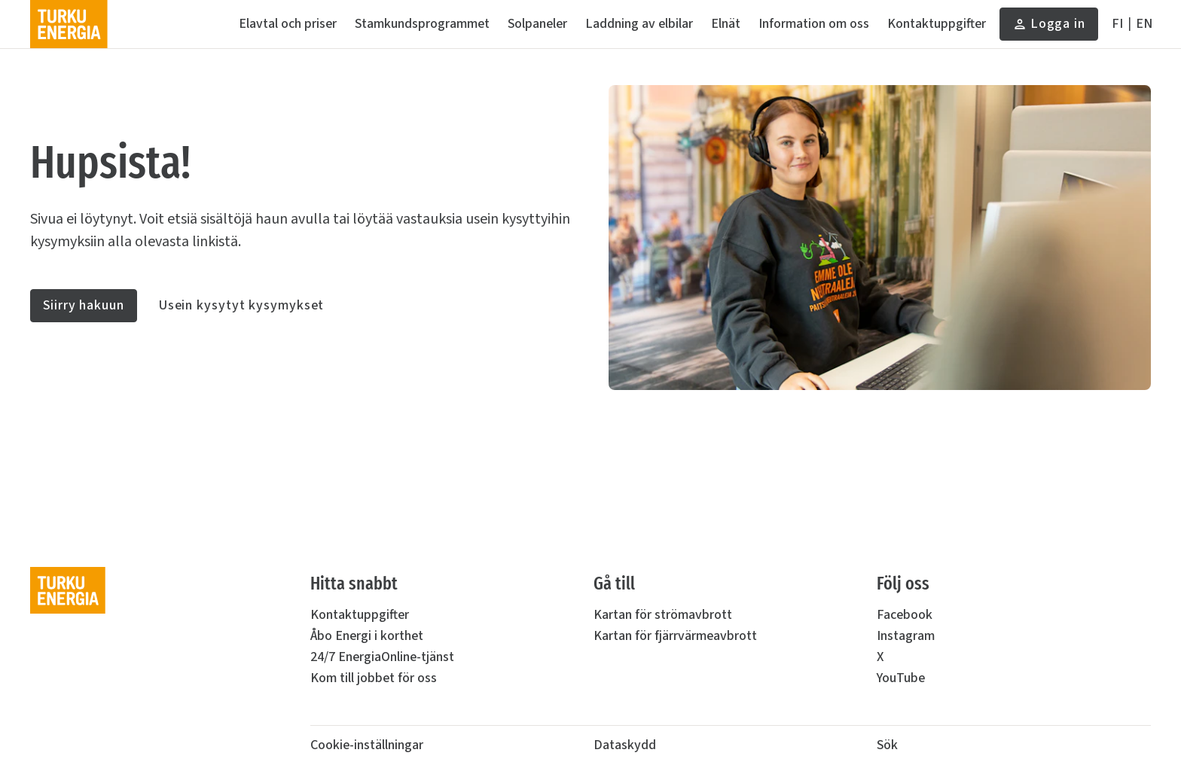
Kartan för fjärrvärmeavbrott (675, 635)
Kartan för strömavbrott (663, 614)
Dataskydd (625, 745)
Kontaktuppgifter (359, 614)
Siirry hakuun (83, 305)
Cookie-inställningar (366, 745)
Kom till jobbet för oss (373, 678)
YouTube (901, 678)
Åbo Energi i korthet (366, 635)
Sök (887, 745)
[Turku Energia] (69, 24)
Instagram (906, 635)
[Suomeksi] (1117, 24)
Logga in (1048, 27)
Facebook (904, 614)
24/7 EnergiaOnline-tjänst (382, 657)
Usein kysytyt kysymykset (242, 305)
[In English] (1144, 24)
